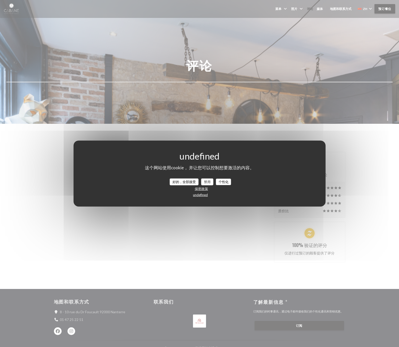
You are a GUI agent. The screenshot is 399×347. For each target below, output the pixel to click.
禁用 (207, 182)
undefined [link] (200, 195)
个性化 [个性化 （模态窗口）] (224, 182)
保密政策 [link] (201, 189)
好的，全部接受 (184, 182)
